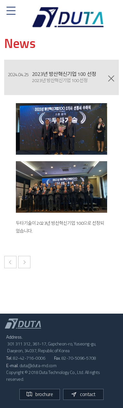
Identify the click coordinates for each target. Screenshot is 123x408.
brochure (40, 394)
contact (83, 394)
